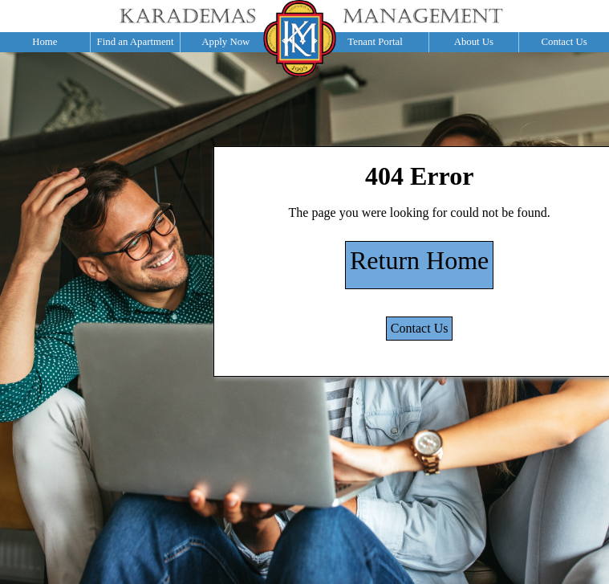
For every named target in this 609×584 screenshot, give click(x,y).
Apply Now (225, 41)
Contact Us (564, 41)
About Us (473, 41)
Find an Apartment (135, 41)
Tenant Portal (374, 41)
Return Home (419, 260)
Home (44, 41)
